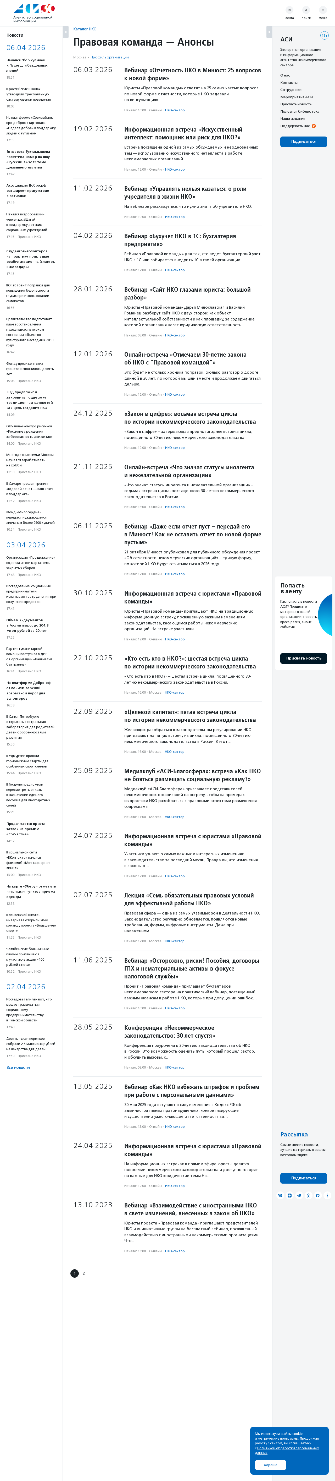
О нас (285, 75)
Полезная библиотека (299, 111)
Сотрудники (291, 90)
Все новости (18, 1067)
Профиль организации (110, 57)
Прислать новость (296, 104)
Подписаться (303, 141)
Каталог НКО (85, 29)
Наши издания (292, 118)
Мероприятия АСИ (296, 97)
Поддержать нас (295, 126)
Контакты (289, 82)
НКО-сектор (175, 110)
